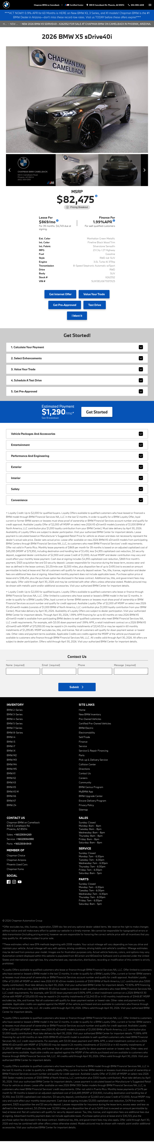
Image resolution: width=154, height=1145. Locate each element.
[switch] (150, 5)
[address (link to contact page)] (107, 5)
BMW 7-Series (14, 731)
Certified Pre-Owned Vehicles (95, 727)
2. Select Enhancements (77, 362)
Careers (83, 781)
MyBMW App (86, 795)
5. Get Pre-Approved (77, 395)
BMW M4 (12, 768)
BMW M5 (12, 772)
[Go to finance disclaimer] (114, 224)
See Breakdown (50, 421)
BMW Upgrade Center (91, 799)
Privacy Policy (86, 809)
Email (51, 668)
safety (77, 493)
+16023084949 (22, 847)
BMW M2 (12, 759)
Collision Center (87, 768)
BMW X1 (11, 777)
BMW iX (11, 754)
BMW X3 (11, 786)
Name (15, 668)
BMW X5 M (13, 795)
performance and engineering (77, 460)
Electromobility (87, 736)
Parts (81, 759)
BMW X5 (11, 790)
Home (5, 29)
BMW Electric (86, 731)
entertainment (77, 449)
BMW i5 (11, 745)
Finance (83, 745)
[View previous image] (11, 175)
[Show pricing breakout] (96, 199)
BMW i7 (11, 750)
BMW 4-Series (15, 722)
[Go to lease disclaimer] (57, 224)
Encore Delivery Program (92, 804)
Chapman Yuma (15, 872)
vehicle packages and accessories (77, 438)
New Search (14, 29)
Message (125, 668)
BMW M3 (12, 763)
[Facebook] (8, 885)
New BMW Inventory (90, 718)
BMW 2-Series (15, 713)
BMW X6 (11, 799)
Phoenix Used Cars (17, 868)
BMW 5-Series (15, 727)
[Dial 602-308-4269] (136, 5)
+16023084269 (22, 838)
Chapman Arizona (16, 863)
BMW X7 (11, 804)
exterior (77, 471)
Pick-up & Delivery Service (93, 763)
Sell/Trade (84, 740)
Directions (84, 772)
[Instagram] (14, 885)
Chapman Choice (16, 859)
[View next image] (142, 175)
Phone (81, 668)
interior (77, 482)
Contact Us (85, 777)
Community (85, 786)
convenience (77, 504)
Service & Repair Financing (93, 754)
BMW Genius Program (91, 790)
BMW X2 (11, 781)
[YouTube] (19, 885)
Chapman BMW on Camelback (49, 5)
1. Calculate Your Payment (77, 351)
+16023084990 (24, 842)
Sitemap (83, 813)
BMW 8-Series (15, 736)
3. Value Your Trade (77, 373)
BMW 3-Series (15, 718)
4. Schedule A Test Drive (77, 384)
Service (83, 750)
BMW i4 (11, 740)
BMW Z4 (11, 809)
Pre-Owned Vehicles (90, 722)
